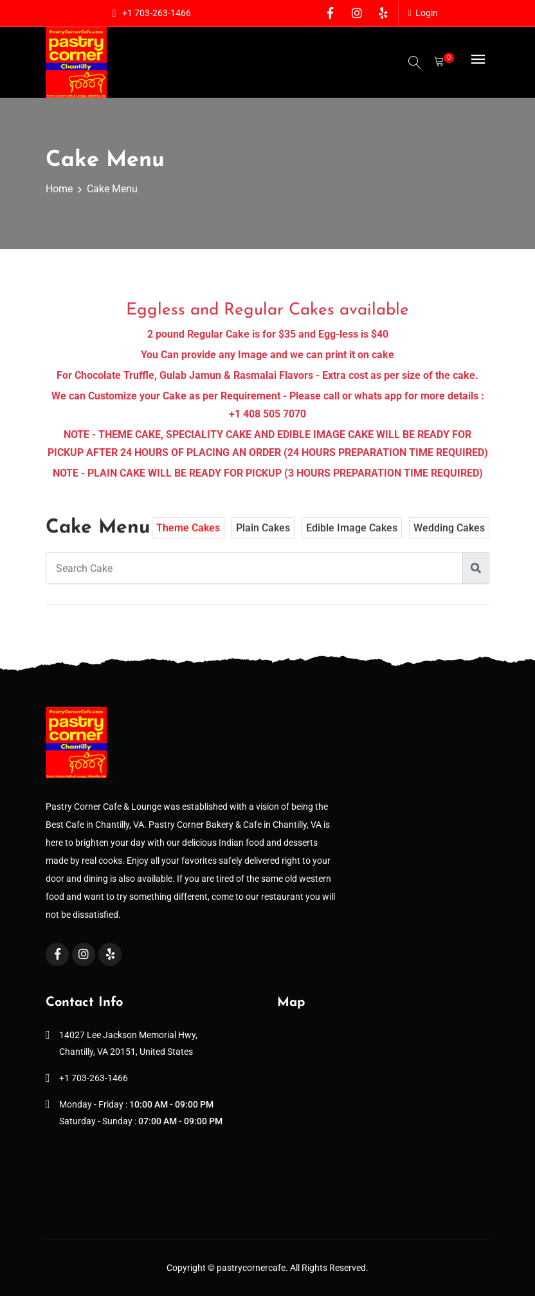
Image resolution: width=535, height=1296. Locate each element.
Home (59, 189)
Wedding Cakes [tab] (449, 536)
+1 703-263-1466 (156, 13)
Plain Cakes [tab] (263, 536)
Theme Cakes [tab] (188, 536)
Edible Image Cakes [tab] (351, 536)
